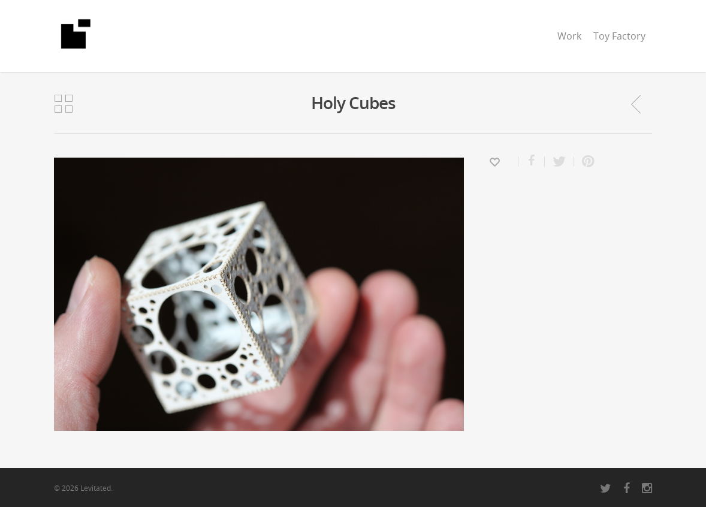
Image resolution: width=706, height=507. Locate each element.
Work (569, 36)
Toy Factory (619, 36)
